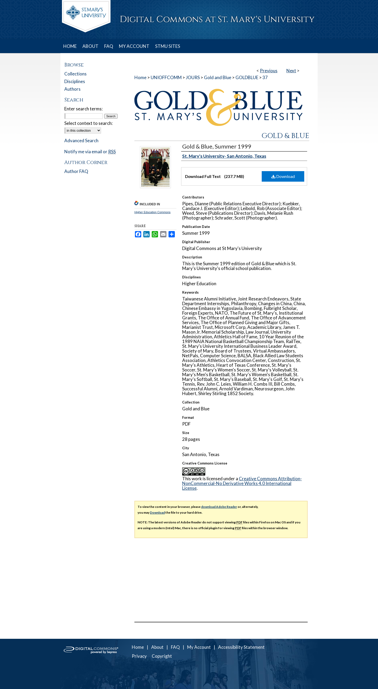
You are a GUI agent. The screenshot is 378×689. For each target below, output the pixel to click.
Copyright (162, 656)
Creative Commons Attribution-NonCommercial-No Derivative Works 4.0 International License (242, 483)
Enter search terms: (83, 108)
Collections (75, 73)
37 (265, 77)
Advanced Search (81, 140)
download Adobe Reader (219, 507)
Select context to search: (88, 123)
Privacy (139, 656)
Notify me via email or (90, 151)
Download (283, 176)
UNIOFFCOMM (166, 77)
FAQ (175, 647)
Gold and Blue (217, 77)
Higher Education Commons (152, 212)
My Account (199, 647)
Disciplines (74, 81)
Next (291, 70)
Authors (72, 89)
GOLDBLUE (246, 77)
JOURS (193, 77)
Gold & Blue (285, 136)
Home (140, 77)
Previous (268, 70)
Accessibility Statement (241, 647)
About (157, 647)
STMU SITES (167, 46)
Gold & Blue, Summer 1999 (216, 146)
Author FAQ (76, 171)
